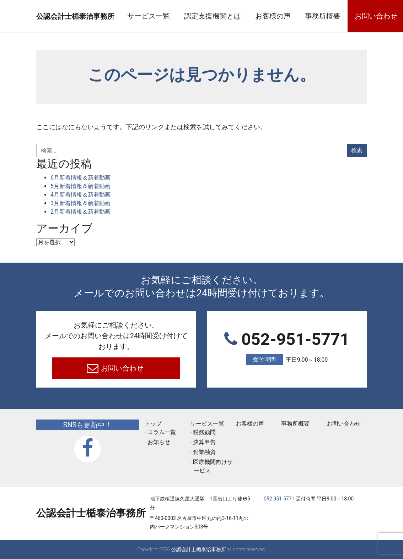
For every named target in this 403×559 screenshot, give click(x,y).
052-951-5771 (286, 348)
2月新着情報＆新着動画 (80, 211)
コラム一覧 (161, 432)
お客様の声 (304, 16)
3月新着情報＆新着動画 (80, 203)
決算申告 (204, 442)
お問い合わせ (122, 368)
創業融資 (204, 452)
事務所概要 (354, 16)
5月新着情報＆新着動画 (80, 186)
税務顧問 (204, 432)
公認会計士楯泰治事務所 (91, 16)
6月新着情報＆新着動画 (80, 177)
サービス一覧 (179, 16)
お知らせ (158, 442)
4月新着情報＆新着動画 (80, 194)
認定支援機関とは (243, 16)
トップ (153, 423)
